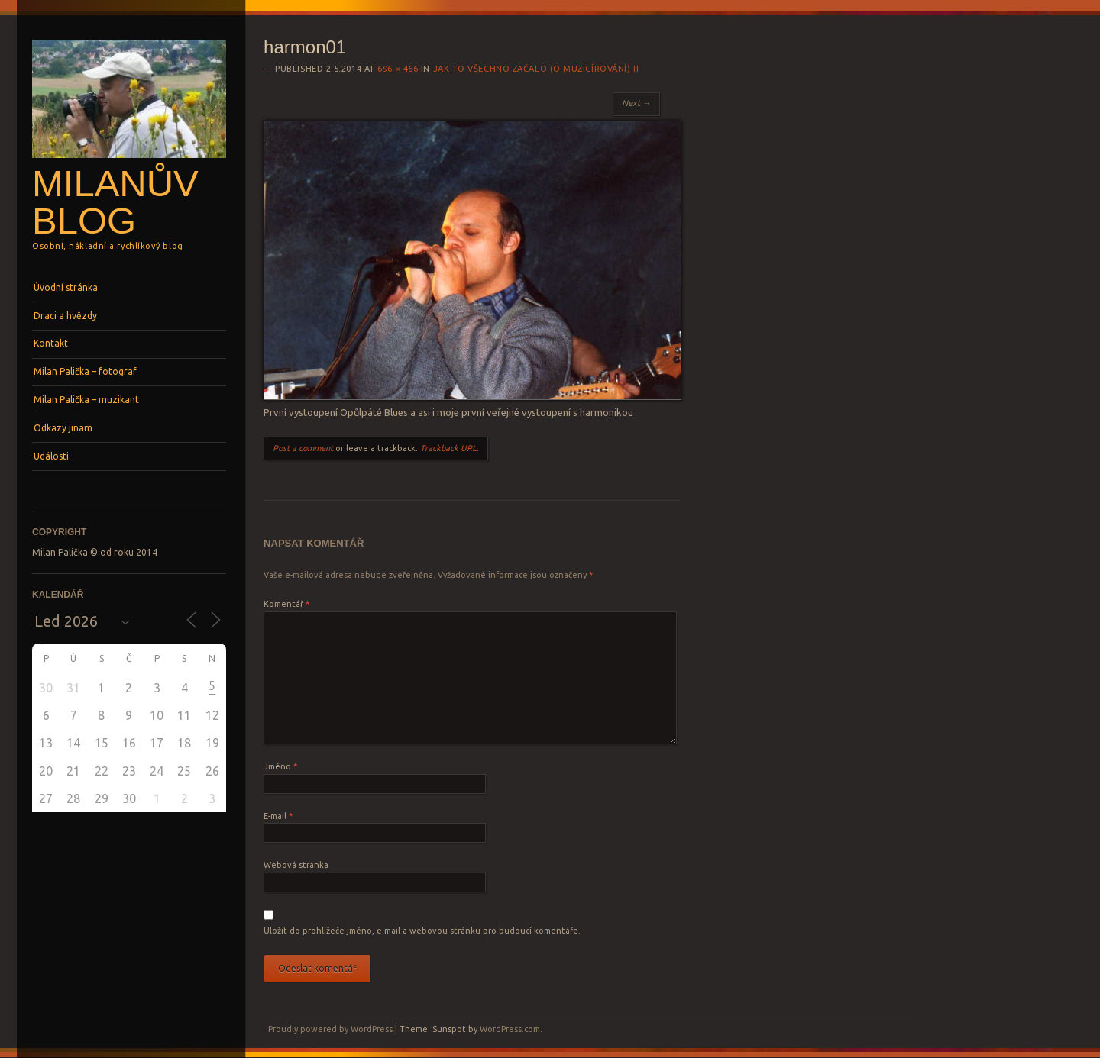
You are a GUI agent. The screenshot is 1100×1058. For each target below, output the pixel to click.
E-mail (278, 816)
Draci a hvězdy (65, 316)
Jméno (280, 766)
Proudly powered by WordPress (330, 1029)
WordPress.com (510, 1029)
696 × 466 (397, 68)
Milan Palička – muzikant (86, 400)
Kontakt (51, 343)
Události (51, 456)
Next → (636, 103)
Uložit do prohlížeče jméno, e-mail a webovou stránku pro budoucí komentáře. (422, 930)
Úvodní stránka (66, 287)
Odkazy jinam (63, 428)
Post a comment (303, 448)
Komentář (286, 603)
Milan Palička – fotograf (85, 371)
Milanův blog (115, 202)
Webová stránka (296, 864)
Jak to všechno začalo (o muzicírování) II (536, 68)
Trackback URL (448, 448)
